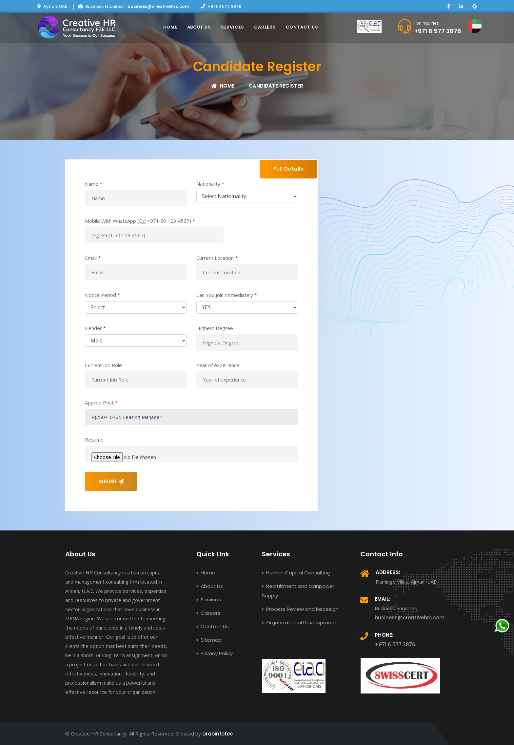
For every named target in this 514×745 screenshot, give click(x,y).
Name (93, 183)
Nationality (210, 183)
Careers (265, 27)
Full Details (288, 168)
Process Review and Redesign (300, 609)
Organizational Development (299, 622)
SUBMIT (111, 481)
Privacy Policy (214, 653)
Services (232, 27)
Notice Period (102, 295)
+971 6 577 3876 (437, 31)
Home (170, 27)
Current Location (217, 258)
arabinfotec (217, 733)
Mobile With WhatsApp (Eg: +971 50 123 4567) (140, 220)
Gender (95, 328)
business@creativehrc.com (158, 6)
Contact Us (302, 27)
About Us (199, 27)
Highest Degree (214, 328)
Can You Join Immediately (226, 295)
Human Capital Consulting (296, 572)
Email (93, 258)
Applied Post (101, 402)
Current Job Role (103, 365)
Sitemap (209, 639)
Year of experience (217, 365)
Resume (94, 439)
